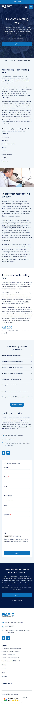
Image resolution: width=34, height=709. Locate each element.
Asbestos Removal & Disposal (11, 661)
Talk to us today (22, 426)
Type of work (8, 496)
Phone (6, 477)
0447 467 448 (17, 49)
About (4, 669)
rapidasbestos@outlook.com (14, 435)
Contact (4, 677)
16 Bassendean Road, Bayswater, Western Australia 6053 (17, 444)
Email (6, 486)
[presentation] (14, 546)
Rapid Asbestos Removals (11, 76)
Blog (3, 673)
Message (7, 514)
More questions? (17, 404)
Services (4, 645)
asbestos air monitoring (23, 119)
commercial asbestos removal (11, 297)
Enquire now (17, 44)
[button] (12, 699)
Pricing (4, 665)
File (5, 533)
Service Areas (6, 683)
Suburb (6, 505)
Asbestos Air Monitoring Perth (10, 658)
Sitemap (25, 697)
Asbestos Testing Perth (8, 655)
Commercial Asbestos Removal (11, 648)
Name (6, 467)
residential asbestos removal (14, 295)
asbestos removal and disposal (12, 225)
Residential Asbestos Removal (11, 652)
